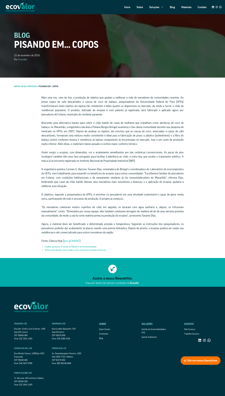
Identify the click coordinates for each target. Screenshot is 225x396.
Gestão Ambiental (149, 337)
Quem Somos (104, 329)
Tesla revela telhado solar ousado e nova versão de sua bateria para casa (75, 250)
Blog (172, 7)
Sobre (140, 7)
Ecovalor (22, 59)
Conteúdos (103, 334)
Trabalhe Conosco (191, 334)
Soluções (158, 7)
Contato (202, 7)
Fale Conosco (189, 329)
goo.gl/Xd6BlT (72, 240)
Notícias (32, 86)
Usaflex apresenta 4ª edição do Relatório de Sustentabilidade (70, 247)
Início (127, 7)
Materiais (186, 7)
